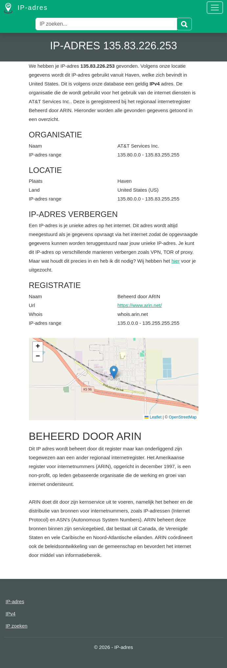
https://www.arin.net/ (140, 305)
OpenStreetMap (183, 417)
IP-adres (26, 8)
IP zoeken (16, 626)
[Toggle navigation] (215, 7)
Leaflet (153, 417)
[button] (114, 372)
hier (175, 261)
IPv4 (10, 613)
